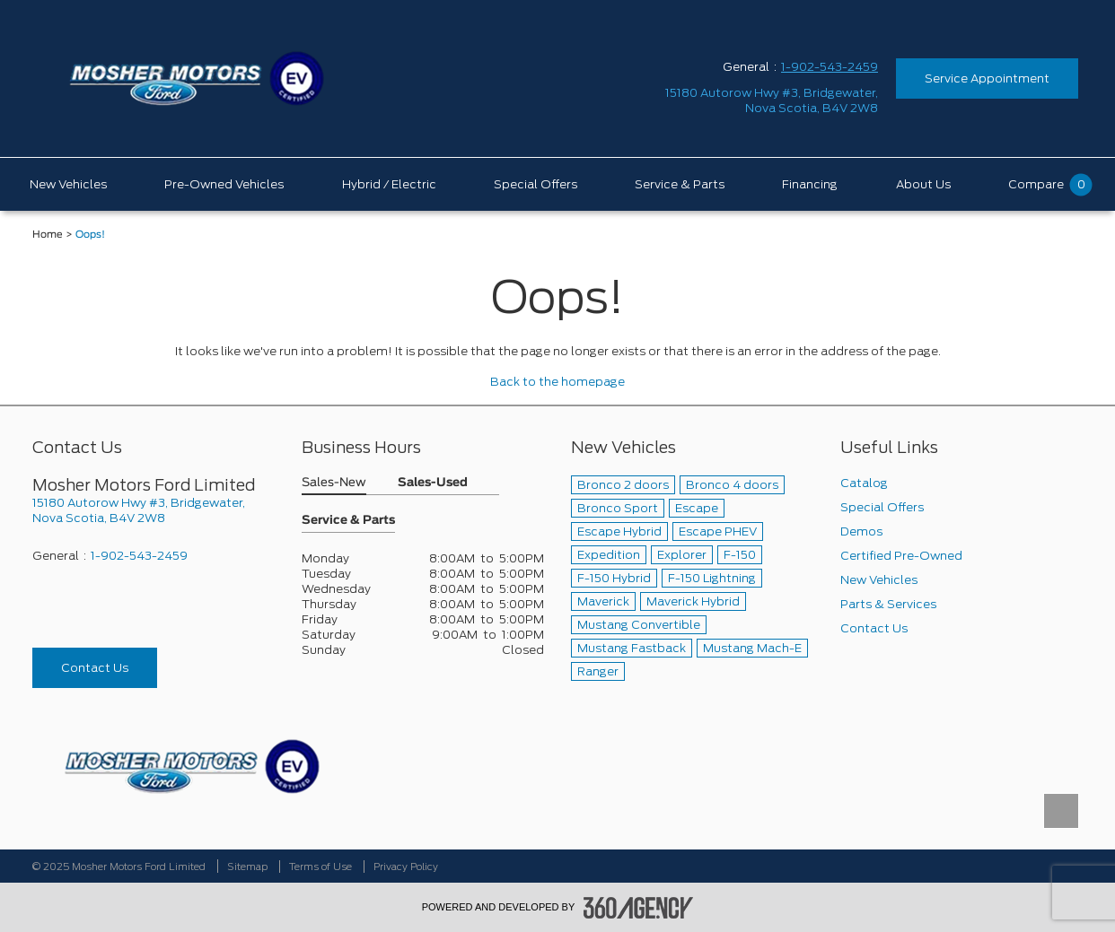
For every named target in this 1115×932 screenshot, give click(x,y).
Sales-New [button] (334, 483)
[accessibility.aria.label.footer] (638, 908)
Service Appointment (987, 78)
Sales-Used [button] (433, 483)
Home (47, 235)
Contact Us (94, 668)
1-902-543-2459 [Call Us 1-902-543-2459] (829, 67)
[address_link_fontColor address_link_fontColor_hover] (771, 100)
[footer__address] (153, 510)
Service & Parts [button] (348, 521)
